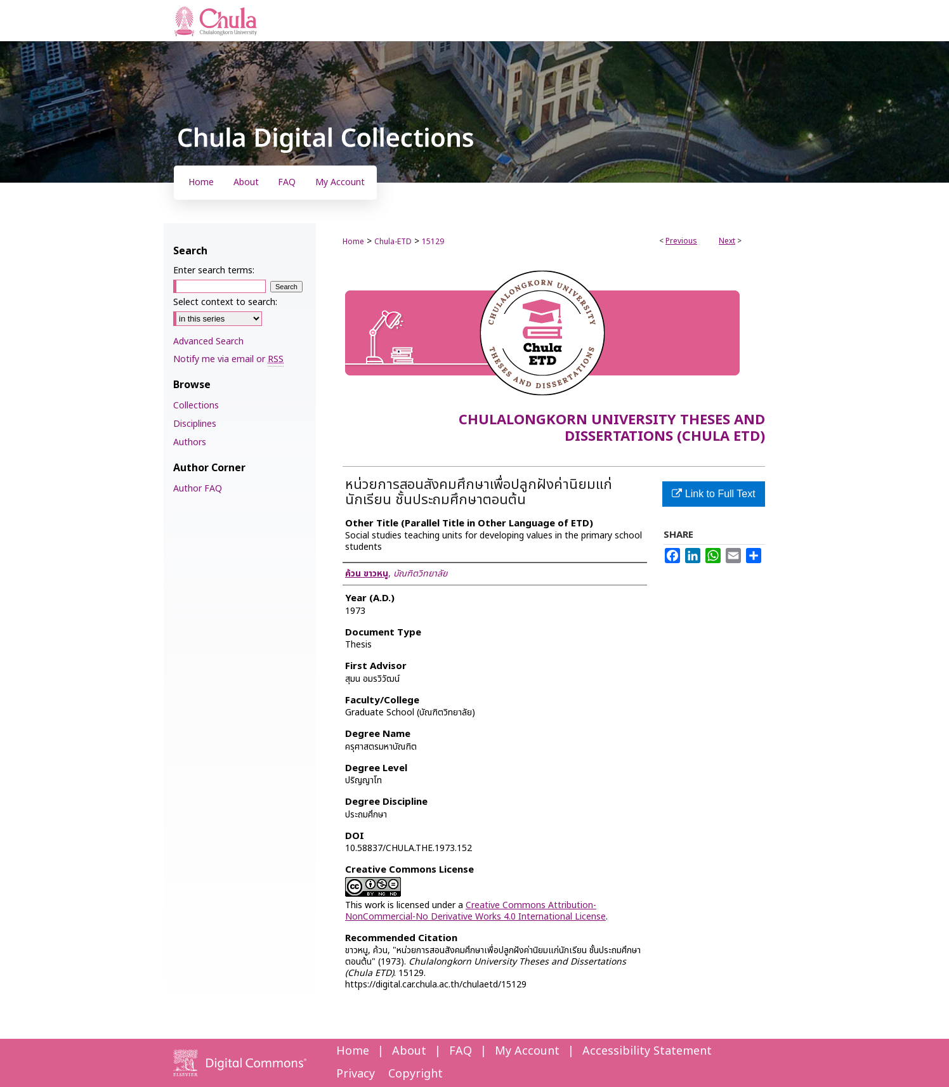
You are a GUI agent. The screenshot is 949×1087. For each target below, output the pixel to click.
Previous (681, 241)
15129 (433, 241)
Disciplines (194, 424)
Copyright (415, 1074)
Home (353, 241)
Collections (196, 405)
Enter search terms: (213, 270)
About (409, 1051)
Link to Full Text (713, 493)
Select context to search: (225, 302)
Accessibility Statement (647, 1051)
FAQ (460, 1051)
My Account (527, 1051)
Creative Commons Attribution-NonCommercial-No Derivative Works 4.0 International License (475, 911)
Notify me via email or (228, 359)
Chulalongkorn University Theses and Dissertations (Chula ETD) (612, 428)
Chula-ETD (393, 241)
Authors (189, 442)
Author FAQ (197, 488)
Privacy (355, 1074)
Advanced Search (208, 341)
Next (727, 241)
